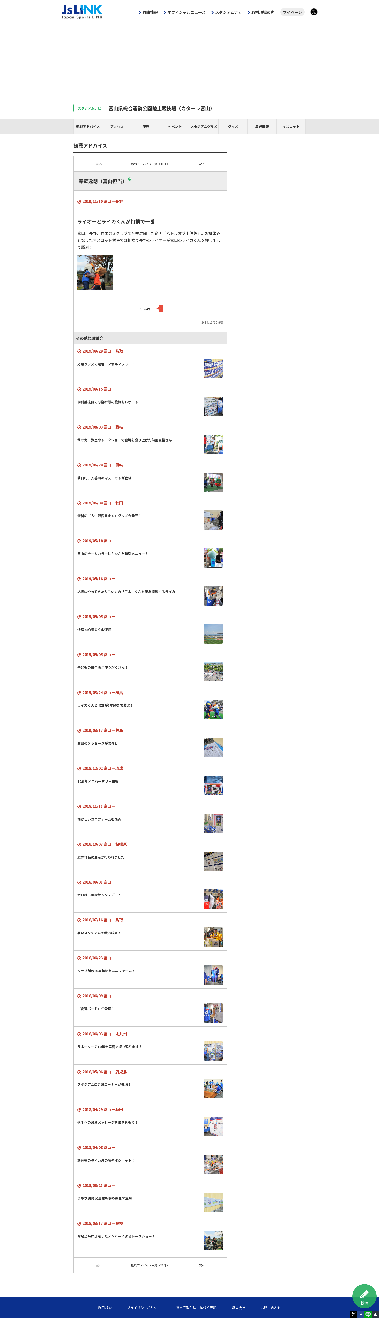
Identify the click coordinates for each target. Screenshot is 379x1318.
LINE (368, 1314)
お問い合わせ (271, 1307)
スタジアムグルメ (203, 126)
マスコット (291, 126)
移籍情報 (150, 12)
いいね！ (147, 308)
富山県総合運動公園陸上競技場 (162, 108)
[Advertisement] (189, 61)
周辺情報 (262, 126)
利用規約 (105, 1307)
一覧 (150, 164)
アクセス (117, 126)
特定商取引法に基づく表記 (196, 1307)
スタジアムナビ (228, 12)
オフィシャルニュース (186, 12)
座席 (146, 126)
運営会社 (238, 1307)
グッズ (233, 126)
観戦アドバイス (88, 126)
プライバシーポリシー (144, 1307)
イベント (175, 126)
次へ (202, 164)
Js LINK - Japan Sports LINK (81, 12)
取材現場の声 (263, 12)
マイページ (292, 12)
